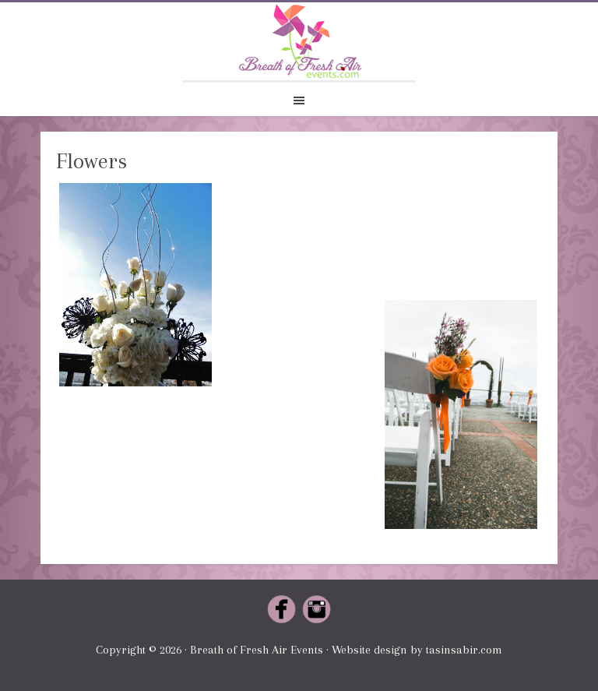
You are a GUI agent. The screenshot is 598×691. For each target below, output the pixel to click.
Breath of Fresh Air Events (299, 41)
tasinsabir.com (464, 650)
